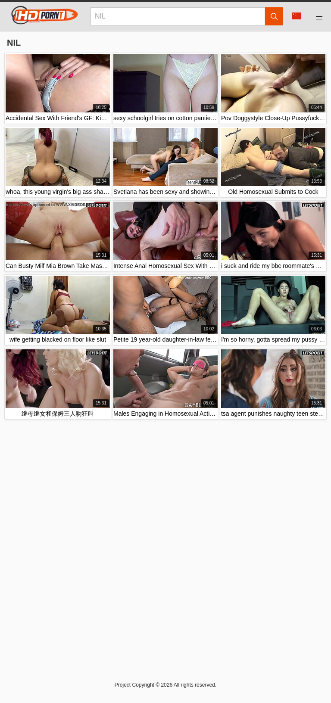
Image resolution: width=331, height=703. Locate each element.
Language (296, 15)
